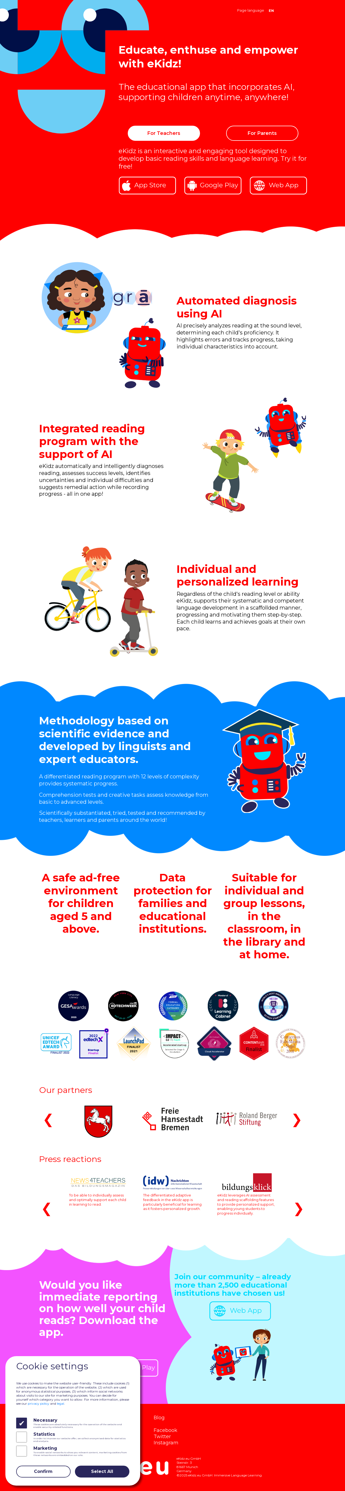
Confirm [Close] (43, 1471)
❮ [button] (48, 1119)
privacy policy (38, 1403)
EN (271, 10)
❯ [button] (296, 1119)
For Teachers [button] (163, 133)
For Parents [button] (262, 133)
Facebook (165, 1430)
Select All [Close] (102, 1471)
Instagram (166, 1442)
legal (60, 1403)
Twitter (162, 1436)
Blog (159, 1417)
